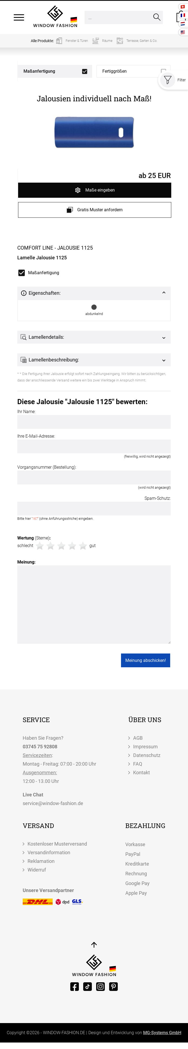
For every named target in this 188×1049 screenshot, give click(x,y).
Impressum (145, 746)
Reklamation (41, 861)
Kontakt (141, 772)
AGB (138, 738)
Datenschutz (146, 755)
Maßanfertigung (39, 71)
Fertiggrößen (114, 71)
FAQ (137, 764)
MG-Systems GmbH (162, 1032)
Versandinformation (49, 852)
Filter (173, 80)
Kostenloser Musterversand (57, 844)
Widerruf (37, 870)
